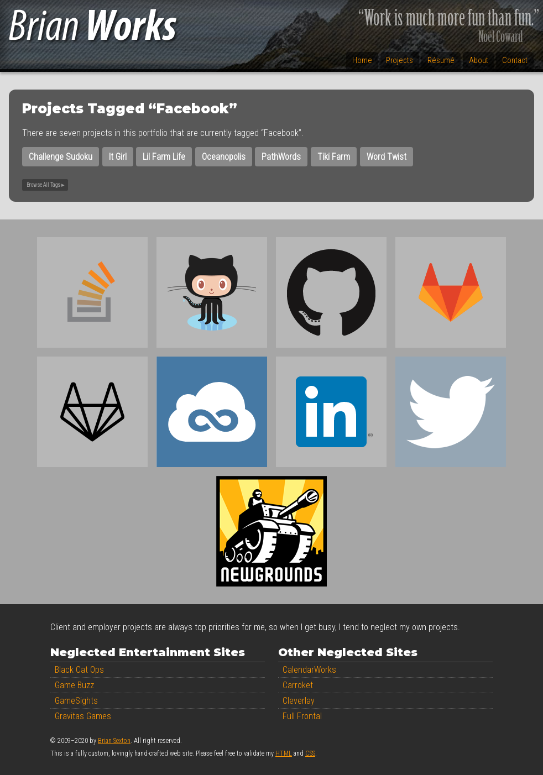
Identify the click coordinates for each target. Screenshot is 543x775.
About (478, 60)
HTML (283, 753)
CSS (310, 753)
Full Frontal (302, 716)
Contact (515, 60)
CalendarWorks (309, 669)
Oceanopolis (224, 156)
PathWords (281, 156)
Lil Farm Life (164, 156)
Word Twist (386, 156)
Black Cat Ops (79, 669)
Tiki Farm (333, 156)
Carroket (298, 685)
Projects (399, 60)
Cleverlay (299, 700)
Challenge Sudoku (60, 156)
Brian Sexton (114, 741)
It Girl (118, 156)
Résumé (441, 60)
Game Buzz (74, 685)
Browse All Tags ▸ (45, 185)
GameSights (76, 700)
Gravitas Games (83, 716)
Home (362, 60)
